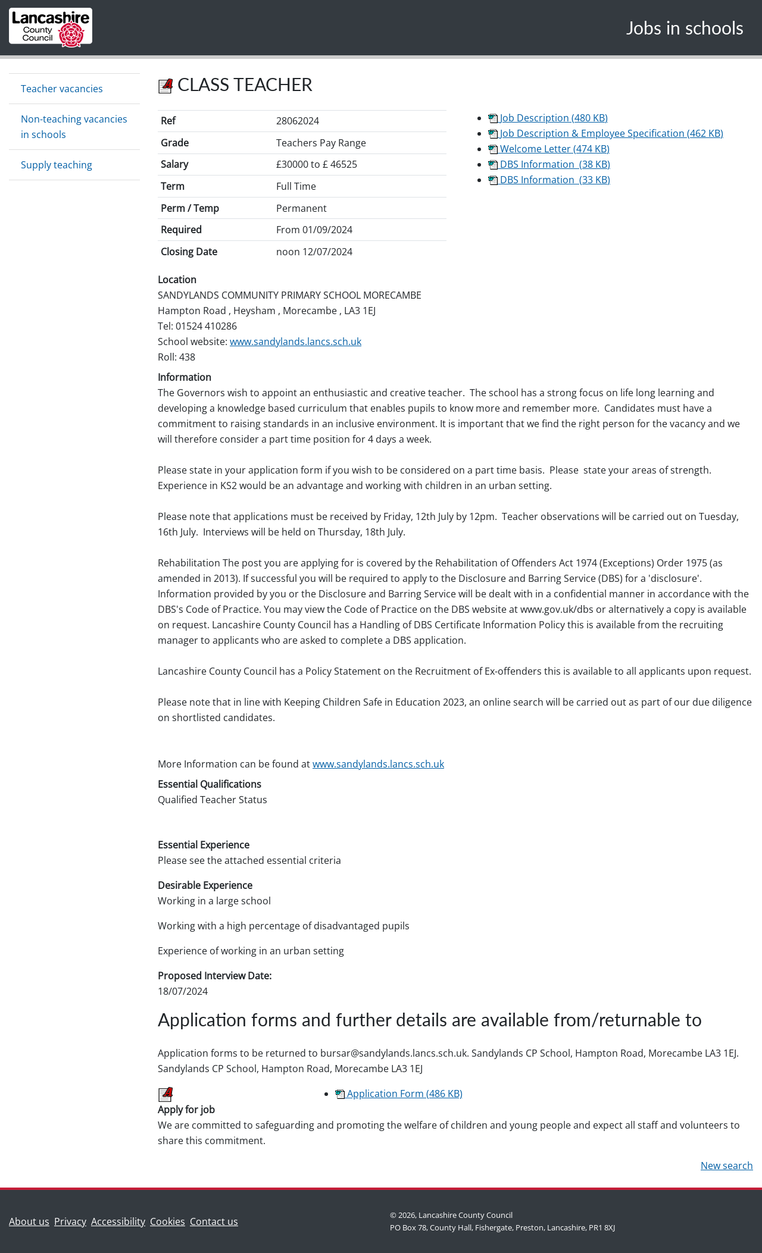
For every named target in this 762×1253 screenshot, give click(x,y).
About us (31, 1220)
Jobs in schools (685, 27)
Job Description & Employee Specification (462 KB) (605, 133)
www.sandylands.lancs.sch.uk (295, 341)
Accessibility (118, 1221)
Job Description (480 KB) (548, 117)
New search (727, 1165)
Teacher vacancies (62, 88)
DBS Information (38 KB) (549, 164)
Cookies (167, 1221)
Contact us (216, 1220)
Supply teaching (56, 164)
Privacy (70, 1221)
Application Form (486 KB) (399, 1093)
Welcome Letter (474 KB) (549, 148)
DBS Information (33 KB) (549, 179)
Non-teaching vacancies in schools (74, 126)
